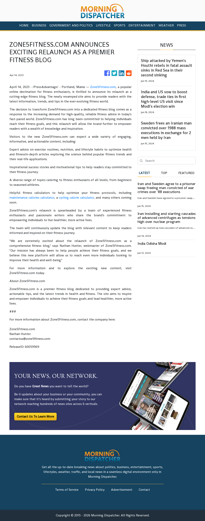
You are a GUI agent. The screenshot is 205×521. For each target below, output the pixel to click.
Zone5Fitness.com (103, 87)
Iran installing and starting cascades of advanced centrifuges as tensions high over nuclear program (167, 217)
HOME (24, 25)
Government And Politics (71, 25)
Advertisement (121, 490)
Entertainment (142, 25)
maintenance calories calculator (31, 197)
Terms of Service (66, 490)
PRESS (181, 25)
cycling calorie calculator (76, 197)
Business (39, 25)
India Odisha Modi (152, 243)
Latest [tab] (144, 173)
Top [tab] (164, 173)
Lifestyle (103, 25)
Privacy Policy (95, 490)
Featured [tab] (186, 173)
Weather (166, 25)
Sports (119, 25)
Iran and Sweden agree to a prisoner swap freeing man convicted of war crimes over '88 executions (167, 187)
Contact (144, 490)
